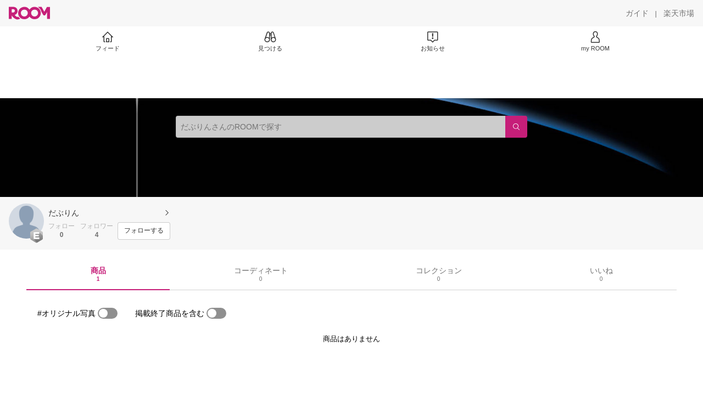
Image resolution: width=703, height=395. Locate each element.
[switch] (108, 313)
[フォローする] (144, 231)
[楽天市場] (678, 13)
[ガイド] (637, 13)
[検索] (516, 127)
